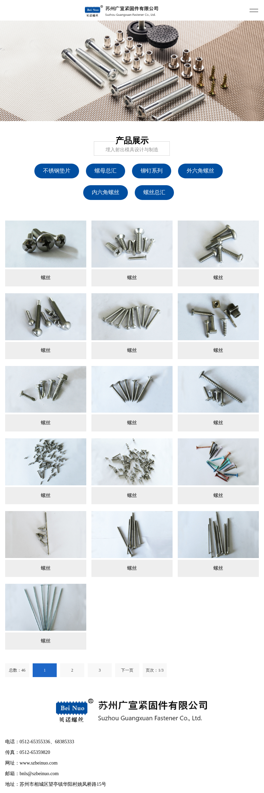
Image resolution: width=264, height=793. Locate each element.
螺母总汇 (106, 171)
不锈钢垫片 (56, 171)
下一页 (127, 670)
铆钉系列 (152, 171)
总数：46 (17, 670)
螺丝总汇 (154, 192)
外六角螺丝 (200, 171)
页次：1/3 (154, 670)
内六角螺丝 (105, 192)
